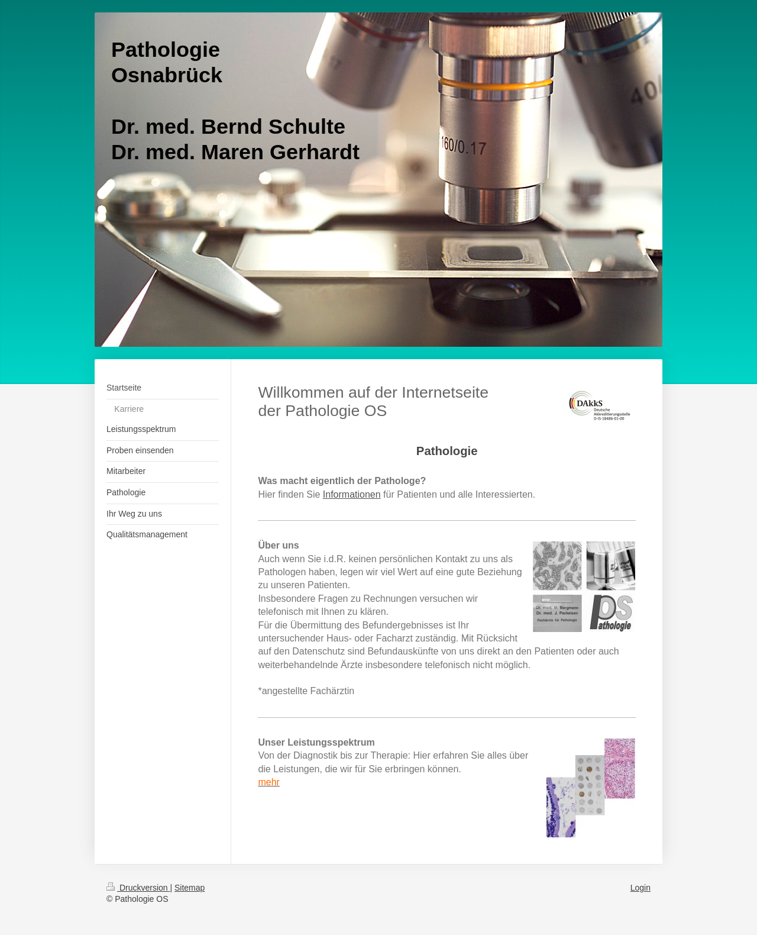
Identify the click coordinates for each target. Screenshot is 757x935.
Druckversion (138, 887)
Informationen (352, 494)
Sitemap (189, 887)
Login (640, 887)
